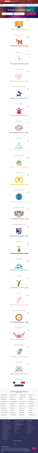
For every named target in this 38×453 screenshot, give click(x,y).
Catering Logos (3, 405)
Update (30, 13)
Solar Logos (31, 408)
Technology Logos (32, 414)
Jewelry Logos (21, 403)
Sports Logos (31, 412)
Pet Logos (30, 397)
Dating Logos (12, 397)
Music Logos (31, 394)
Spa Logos (30, 410)
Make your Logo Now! (19, 385)
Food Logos (12, 410)
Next (23, 382)
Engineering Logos (13, 401)
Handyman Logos (22, 394)
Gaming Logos (12, 412)
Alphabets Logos (3, 399)
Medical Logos (21, 414)
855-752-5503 (28, 3)
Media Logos (21, 412)
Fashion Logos (12, 403)
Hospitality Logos (22, 397)
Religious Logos (31, 403)
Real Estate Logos (32, 401)
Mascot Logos (21, 410)
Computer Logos (3, 414)
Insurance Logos (22, 401)
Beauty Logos (3, 403)
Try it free (29, 1)
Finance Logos (12, 405)
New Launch (7, 1)
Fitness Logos (12, 408)
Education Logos (13, 399)
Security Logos (31, 405)
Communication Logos (4, 412)
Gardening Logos (13, 414)
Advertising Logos (4, 394)
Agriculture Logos (4, 397)
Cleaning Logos (3, 408)
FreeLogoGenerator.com (14, 1)
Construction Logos (13, 394)
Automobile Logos (4, 401)
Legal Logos (21, 405)
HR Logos (21, 399)
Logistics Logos (22, 408)
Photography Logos (32, 399)
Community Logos (4, 410)
